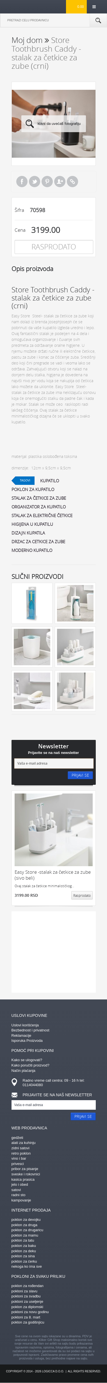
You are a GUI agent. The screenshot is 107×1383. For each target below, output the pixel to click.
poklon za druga (25, 1225)
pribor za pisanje (25, 1169)
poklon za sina (23, 1256)
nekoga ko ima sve (27, 1266)
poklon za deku (24, 1251)
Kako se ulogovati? (27, 1060)
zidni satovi (20, 1148)
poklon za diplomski (27, 1307)
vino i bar (19, 1158)
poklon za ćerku (24, 1261)
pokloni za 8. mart (26, 1317)
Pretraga (98, 20)
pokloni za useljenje (27, 1301)
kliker (21, 6)
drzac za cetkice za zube (38, 541)
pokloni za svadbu (26, 1296)
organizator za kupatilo (39, 507)
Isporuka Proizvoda (27, 1040)
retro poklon (21, 1153)
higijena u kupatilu (32, 524)
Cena (20, 230)
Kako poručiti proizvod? (30, 1065)
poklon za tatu (23, 1240)
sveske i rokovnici (26, 1174)
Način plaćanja (23, 1070)
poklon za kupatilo (33, 489)
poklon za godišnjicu (28, 1322)
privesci (18, 1164)
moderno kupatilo (32, 550)
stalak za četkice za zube (39, 498)
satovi (16, 1190)
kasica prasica (23, 1179)
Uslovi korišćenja (25, 1025)
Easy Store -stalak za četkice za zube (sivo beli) (53, 875)
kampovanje (21, 1200)
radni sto (19, 1195)
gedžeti (17, 1138)
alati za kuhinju (24, 1143)
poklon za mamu (25, 1235)
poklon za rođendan (28, 1286)
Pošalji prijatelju (59, 181)
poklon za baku (24, 1246)
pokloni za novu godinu (30, 1312)
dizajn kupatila (28, 533)
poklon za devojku (26, 1219)
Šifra (19, 210)
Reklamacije (21, 1035)
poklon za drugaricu (27, 1230)
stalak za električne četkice (42, 515)
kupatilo (49, 480)
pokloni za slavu (25, 1291)
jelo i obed (20, 1184)
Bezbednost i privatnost (30, 1030)
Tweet (34, 181)
